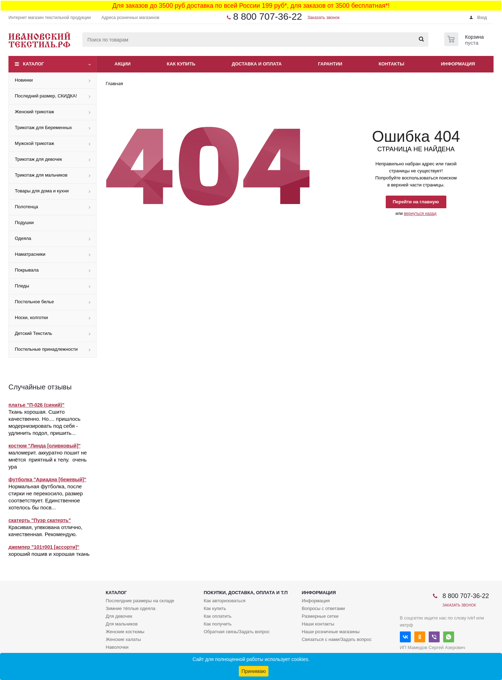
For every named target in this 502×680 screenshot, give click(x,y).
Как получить (217, 624)
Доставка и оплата (257, 63)
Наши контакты (318, 624)
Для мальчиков (122, 624)
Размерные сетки (320, 616)
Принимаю (253, 671)
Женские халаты (123, 639)
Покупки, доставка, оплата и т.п (245, 592)
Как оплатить (217, 616)
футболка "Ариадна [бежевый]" (47, 479)
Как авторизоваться (225, 600)
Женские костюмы (125, 631)
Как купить (181, 63)
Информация (458, 63)
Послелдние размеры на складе (140, 600)
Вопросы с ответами (323, 608)
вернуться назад (420, 213)
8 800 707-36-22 (267, 16)
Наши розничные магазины (330, 631)
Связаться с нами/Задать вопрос (336, 639)
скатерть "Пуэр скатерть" (39, 520)
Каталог (33, 63)
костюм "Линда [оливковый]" (44, 446)
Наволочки (117, 647)
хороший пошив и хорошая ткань (48, 554)
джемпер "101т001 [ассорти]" (43, 547)
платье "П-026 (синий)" (36, 405)
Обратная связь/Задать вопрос (236, 631)
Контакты (391, 63)
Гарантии (330, 63)
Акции (122, 63)
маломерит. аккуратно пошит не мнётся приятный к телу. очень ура (47, 460)
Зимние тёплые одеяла (130, 608)
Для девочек (119, 616)
